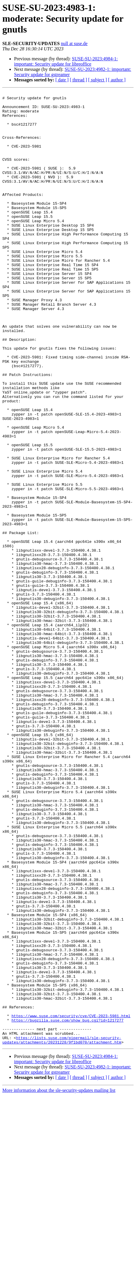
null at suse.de (74, 43)
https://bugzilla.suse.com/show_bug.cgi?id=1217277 (67, 1206)
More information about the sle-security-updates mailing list (58, 1280)
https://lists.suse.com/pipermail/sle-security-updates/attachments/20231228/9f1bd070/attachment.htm (61, 1230)
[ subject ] (97, 79)
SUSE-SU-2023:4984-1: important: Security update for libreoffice (66, 61)
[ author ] (117, 79)
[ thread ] (78, 79)
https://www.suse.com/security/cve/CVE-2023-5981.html (70, 1201)
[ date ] (62, 79)
